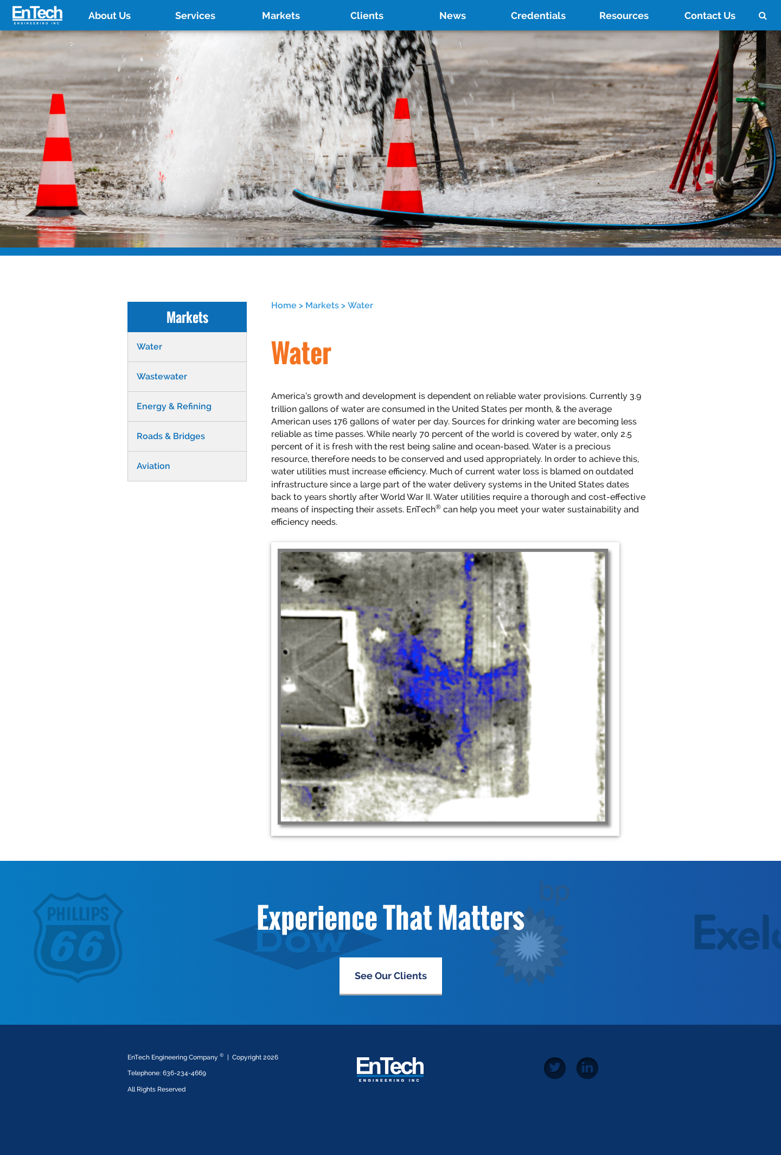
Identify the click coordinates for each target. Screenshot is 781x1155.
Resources (624, 15)
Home (284, 305)
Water (149, 346)
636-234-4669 (184, 1073)
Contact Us (709, 15)
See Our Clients (391, 975)
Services (195, 15)
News (452, 15)
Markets (281, 15)
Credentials (538, 15)
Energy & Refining (174, 406)
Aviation (153, 466)
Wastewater (162, 376)
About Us (109, 15)
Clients (366, 15)
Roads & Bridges (171, 436)
